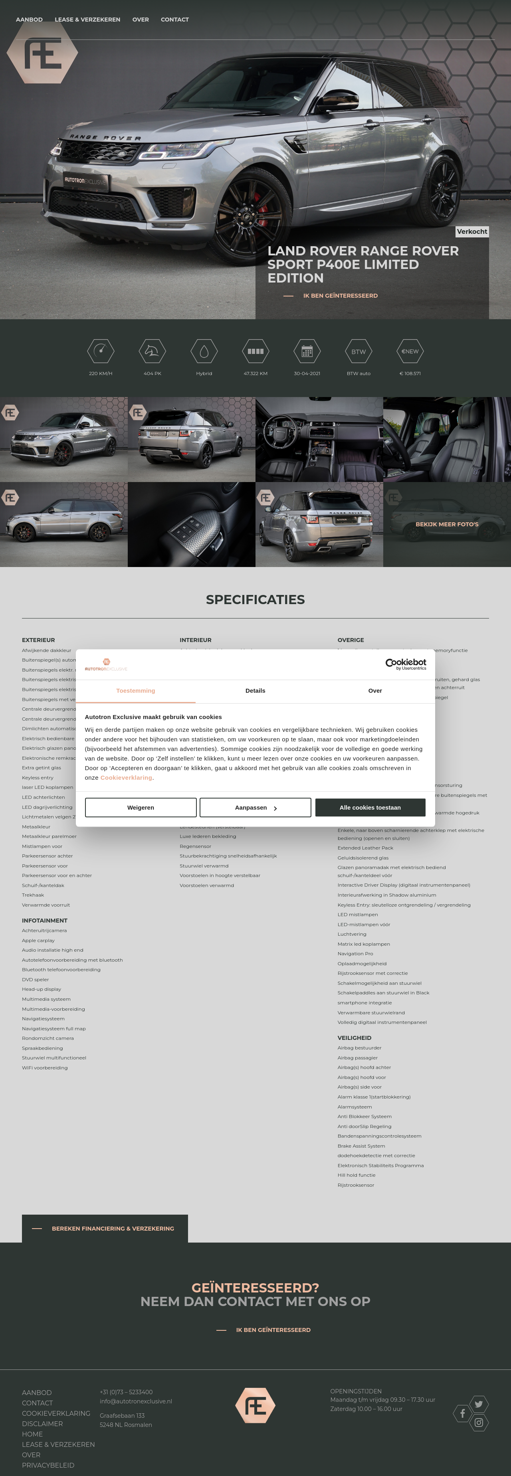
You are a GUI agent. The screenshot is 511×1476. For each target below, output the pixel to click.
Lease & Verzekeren (87, 19)
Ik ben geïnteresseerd (340, 295)
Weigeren (140, 807)
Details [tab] (255, 691)
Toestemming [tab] (135, 691)
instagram (479, 1422)
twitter (479, 1404)
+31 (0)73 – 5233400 (126, 1392)
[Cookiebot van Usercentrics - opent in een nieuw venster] (391, 664)
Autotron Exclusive (255, 20)
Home (32, 1434)
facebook (463, 1413)
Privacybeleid (48, 1465)
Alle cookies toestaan (370, 807)
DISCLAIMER (42, 1424)
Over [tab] (375, 691)
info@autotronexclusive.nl (136, 1401)
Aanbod (29, 19)
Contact (175, 19)
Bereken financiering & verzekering (113, 1228)
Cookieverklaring (127, 777)
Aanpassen (256, 807)
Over (141, 19)
